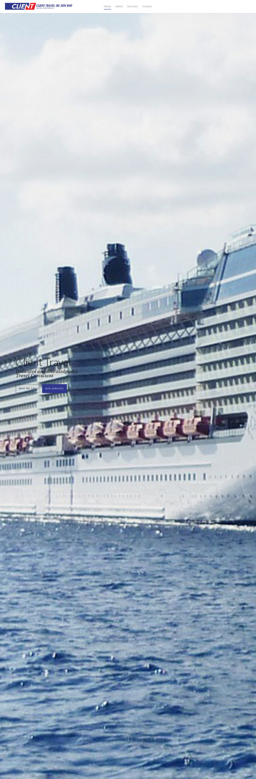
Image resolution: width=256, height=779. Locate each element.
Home (107, 6)
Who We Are (27, 413)
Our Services (54, 413)
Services (132, 6)
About (119, 6)
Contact (147, 6)
